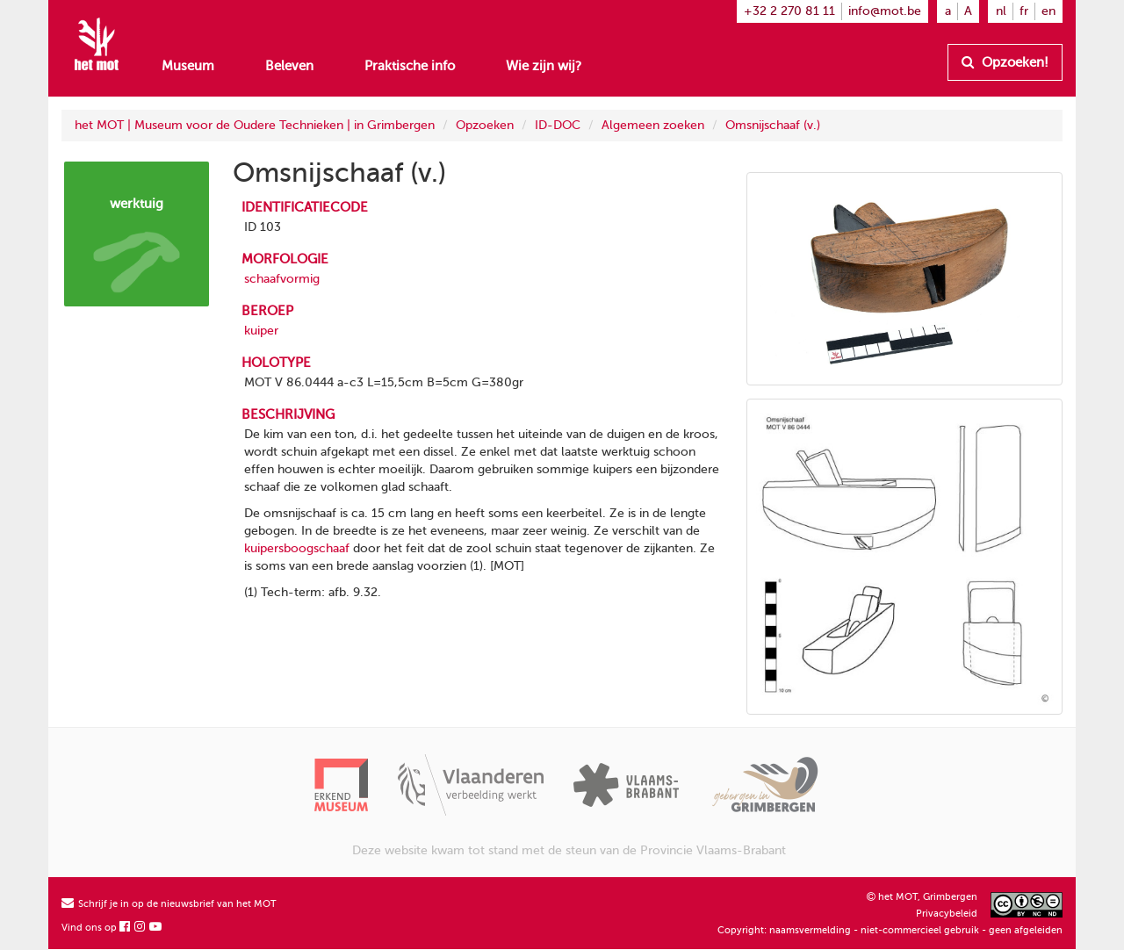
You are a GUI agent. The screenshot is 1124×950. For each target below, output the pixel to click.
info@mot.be (884, 11)
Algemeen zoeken (653, 125)
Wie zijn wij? (543, 66)
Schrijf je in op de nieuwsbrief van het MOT (169, 904)
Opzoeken (485, 125)
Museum (188, 66)
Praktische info (409, 66)
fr (1024, 11)
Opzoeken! (1005, 62)
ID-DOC (557, 125)
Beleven (289, 66)
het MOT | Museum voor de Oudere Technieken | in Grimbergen (255, 125)
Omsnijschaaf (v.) (772, 125)
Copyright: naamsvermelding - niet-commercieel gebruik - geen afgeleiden (890, 930)
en (1048, 11)
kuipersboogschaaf (296, 548)
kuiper (261, 330)
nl (1001, 11)
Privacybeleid (946, 913)
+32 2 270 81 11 (789, 11)
